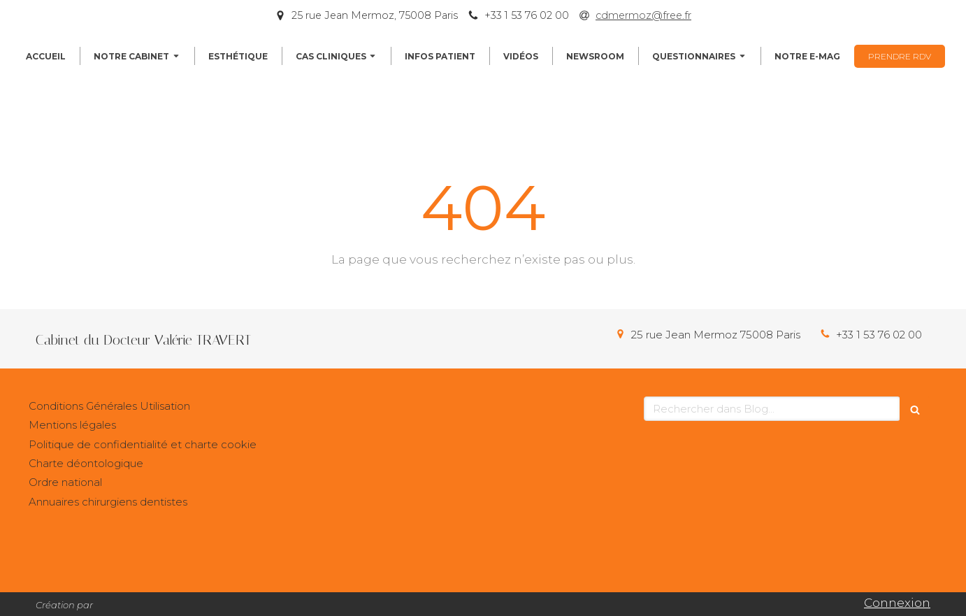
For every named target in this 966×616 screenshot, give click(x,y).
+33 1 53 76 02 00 (879, 334)
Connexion (897, 603)
